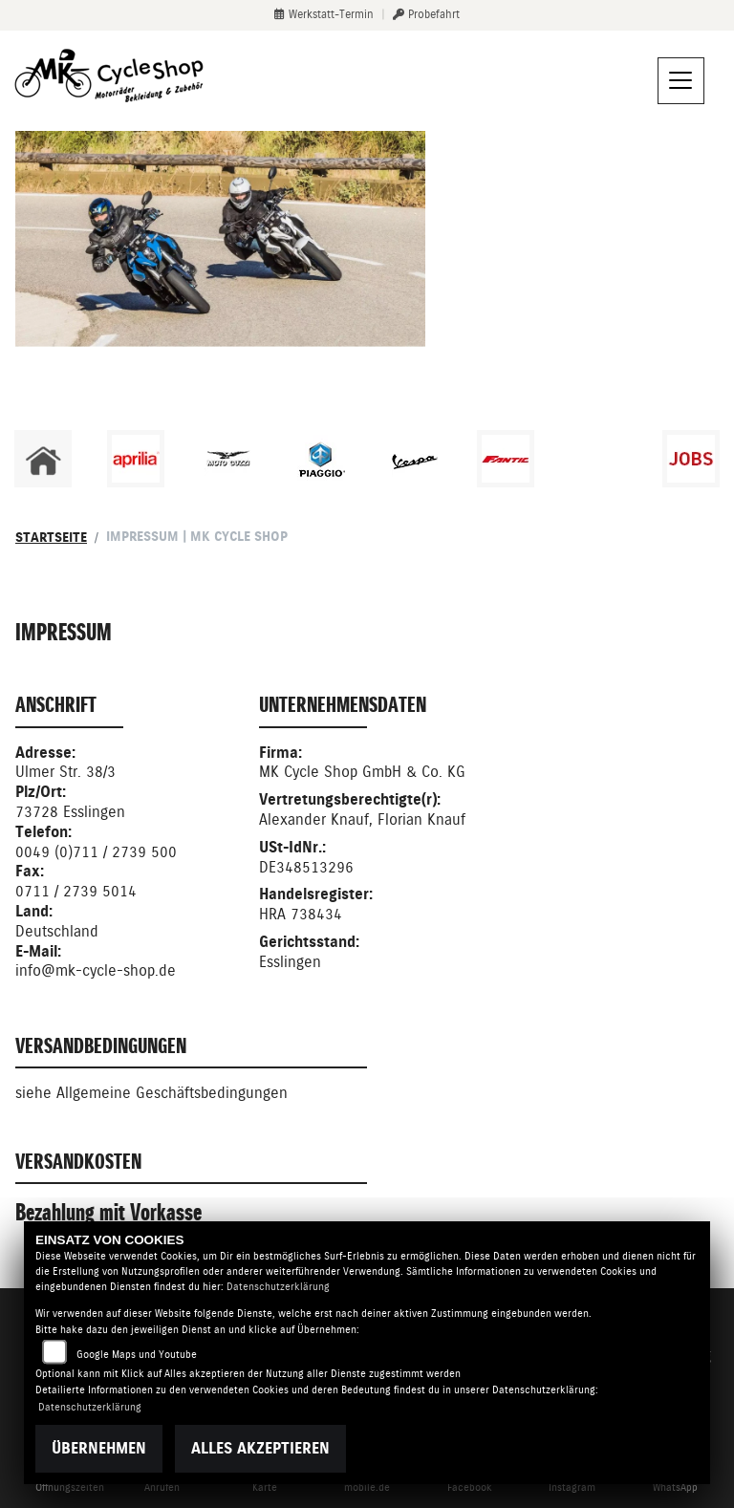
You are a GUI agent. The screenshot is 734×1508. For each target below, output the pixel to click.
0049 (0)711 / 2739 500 (96, 852)
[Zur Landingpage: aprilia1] (135, 458)
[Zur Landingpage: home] (43, 458)
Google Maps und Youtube (136, 1354)
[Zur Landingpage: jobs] (691, 458)
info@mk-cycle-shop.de (95, 970)
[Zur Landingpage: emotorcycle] (598, 458)
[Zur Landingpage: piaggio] (321, 458)
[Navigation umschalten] (681, 81)
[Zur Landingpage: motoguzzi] (228, 458)
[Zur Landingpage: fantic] (505, 458)
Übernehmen (99, 1448)
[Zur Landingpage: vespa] (414, 458)
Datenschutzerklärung (278, 1287)
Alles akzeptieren (260, 1448)
